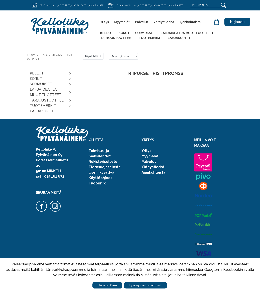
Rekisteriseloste (103, 161)
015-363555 (177, 5)
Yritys (104, 22)
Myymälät (122, 22)
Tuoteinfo (97, 183)
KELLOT (106, 33)
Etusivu (32, 55)
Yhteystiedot (163, 22)
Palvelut (141, 22)
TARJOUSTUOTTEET (116, 38)
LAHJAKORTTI (179, 38)
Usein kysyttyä (101, 172)
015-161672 (97, 5)
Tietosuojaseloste (105, 167)
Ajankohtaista (190, 22)
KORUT (124, 33)
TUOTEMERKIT (150, 38)
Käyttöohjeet (100, 178)
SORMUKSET (145, 33)
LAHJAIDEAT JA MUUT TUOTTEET (187, 33)
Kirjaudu (237, 22)
